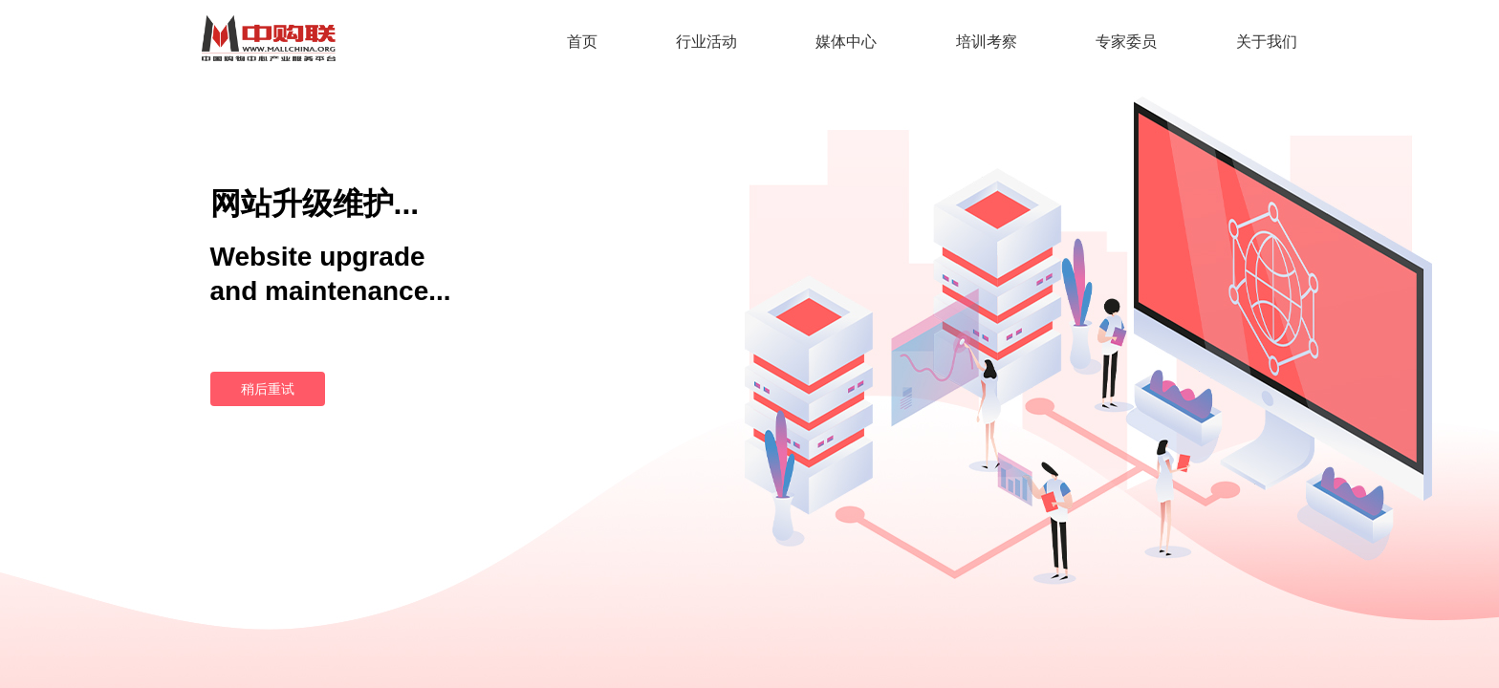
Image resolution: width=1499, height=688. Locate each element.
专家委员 (1126, 41)
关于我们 (1266, 41)
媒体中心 (846, 41)
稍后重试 (267, 389)
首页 (582, 41)
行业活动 (706, 41)
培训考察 (986, 41)
